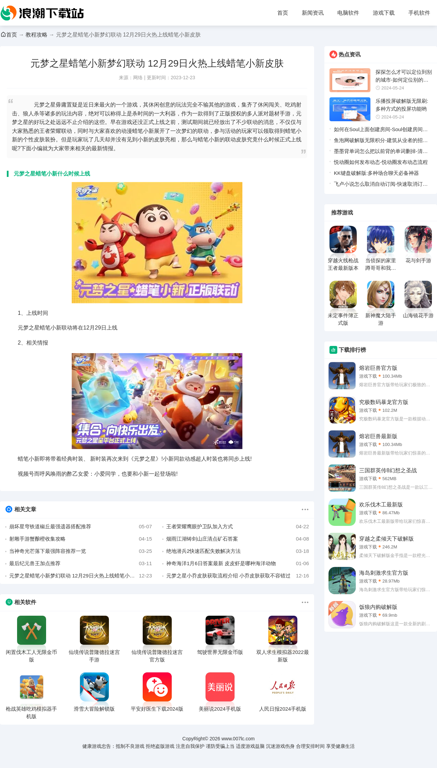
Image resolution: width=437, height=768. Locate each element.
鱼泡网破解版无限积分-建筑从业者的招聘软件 (381, 141)
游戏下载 (384, 13)
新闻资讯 (313, 13)
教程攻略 (36, 35)
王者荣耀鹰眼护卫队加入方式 (237, 526)
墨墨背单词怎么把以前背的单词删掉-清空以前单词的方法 (381, 152)
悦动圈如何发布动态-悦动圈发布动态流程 (381, 162)
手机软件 (419, 13)
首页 (282, 13)
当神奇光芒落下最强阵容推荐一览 (80, 551)
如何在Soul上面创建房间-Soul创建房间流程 (381, 130)
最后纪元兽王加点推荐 (80, 563)
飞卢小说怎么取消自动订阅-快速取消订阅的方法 (381, 185)
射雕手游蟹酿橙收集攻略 (80, 539)
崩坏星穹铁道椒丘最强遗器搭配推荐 (80, 526)
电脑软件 (348, 13)
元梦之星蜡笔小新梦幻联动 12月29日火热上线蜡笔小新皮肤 (80, 576)
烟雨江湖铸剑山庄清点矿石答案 (237, 539)
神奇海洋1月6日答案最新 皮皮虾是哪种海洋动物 (237, 563)
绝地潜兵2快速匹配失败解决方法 (237, 551)
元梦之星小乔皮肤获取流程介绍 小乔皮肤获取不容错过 (237, 576)
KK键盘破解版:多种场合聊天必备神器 (376, 173)
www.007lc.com (238, 738)
